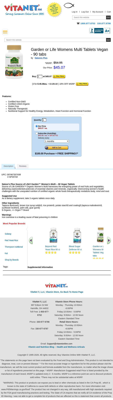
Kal (6, 253)
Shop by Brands (12, 259)
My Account (97, 12)
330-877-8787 (41, 328)
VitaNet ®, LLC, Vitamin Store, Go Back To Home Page (56, 292)
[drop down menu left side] (5, 32)
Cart (109, 12)
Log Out (85, 12)
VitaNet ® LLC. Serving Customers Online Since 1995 (24, 9)
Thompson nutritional (14, 246)
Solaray (8, 234)
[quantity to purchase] (39, 76)
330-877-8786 (43, 322)
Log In (75, 12)
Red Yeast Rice (11, 240)
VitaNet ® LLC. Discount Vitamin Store (56, 285)
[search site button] (108, 40)
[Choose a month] (56, 141)
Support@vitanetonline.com (59, 343)
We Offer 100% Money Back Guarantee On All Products (54, 10)
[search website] (58, 40)
